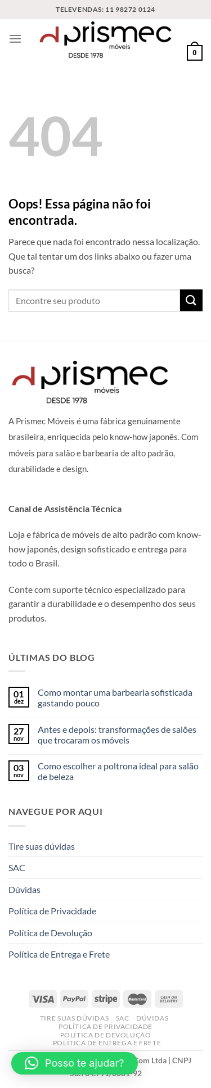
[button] (74, 1063)
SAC (16, 867)
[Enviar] (191, 300)
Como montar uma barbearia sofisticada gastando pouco (115, 697)
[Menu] (15, 38)
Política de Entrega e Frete (59, 954)
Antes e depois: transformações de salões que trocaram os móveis (117, 734)
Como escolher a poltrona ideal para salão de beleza (118, 771)
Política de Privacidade (52, 910)
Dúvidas (24, 889)
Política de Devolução (50, 932)
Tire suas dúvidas (41, 846)
